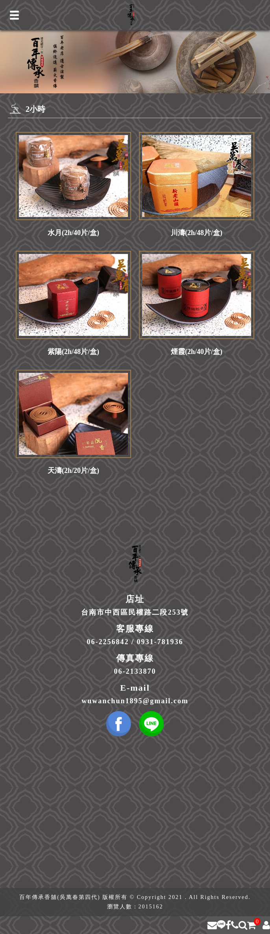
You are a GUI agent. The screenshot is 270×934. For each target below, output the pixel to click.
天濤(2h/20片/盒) (73, 470)
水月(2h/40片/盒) (73, 233)
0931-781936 (160, 642)
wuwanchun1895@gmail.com (134, 701)
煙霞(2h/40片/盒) (196, 352)
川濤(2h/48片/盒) (196, 233)
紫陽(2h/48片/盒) (73, 352)
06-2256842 (108, 642)
